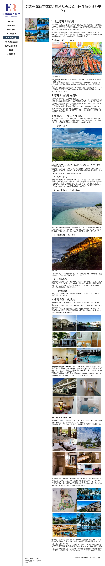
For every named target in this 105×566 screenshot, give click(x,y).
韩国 (62, 421)
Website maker (36, 562)
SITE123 (30, 562)
